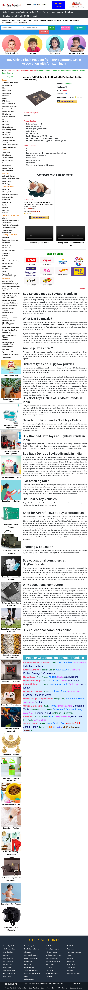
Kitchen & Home (8, 12)
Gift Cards (27, 952)
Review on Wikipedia (73, 973)
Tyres (69, 955)
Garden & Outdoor (24, 16)
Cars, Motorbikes (8, 958)
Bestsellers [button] (44, 32)
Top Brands (49, 976)
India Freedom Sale (9, 949)
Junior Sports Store (9, 970)
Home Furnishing (57, 12)
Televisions (70, 949)
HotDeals (70, 970)
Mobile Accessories (52, 958)
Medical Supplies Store (53, 961)
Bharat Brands (10, 988)
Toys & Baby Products (74, 952)
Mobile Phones (72, 946)
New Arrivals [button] (65, 28)
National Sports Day (9, 946)
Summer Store (71, 967)
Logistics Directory (76, 988)
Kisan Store (49, 970)
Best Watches (34, 988)
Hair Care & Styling (9, 973)
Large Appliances (22, 12)
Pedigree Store (29, 979)
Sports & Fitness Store (31, 970)
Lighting (35, 16)
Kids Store (49, 967)
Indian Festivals (29, 967)
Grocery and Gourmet (31, 958)
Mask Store (70, 958)
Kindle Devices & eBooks (53, 955)
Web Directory (63, 988)
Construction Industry (48, 988)
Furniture (46, 12)
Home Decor (69, 12)
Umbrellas (70, 961)
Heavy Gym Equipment (53, 949)
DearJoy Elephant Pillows (39, 243)
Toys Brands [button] (80, 28)
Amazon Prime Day (52, 973)
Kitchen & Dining (35, 12)
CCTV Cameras (8, 961)
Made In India (50, 964)
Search (51, 28)
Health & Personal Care (53, 946)
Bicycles (5, 955)
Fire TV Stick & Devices (31, 949)
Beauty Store (7, 967)
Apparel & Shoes (8, 952)
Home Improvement (10, 16)
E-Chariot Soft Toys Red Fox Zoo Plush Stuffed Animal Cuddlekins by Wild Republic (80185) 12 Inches (38, 204)
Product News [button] (58, 5)
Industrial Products (51, 952)
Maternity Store (7, 964)
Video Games (7, 976)
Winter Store (71, 964)
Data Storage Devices (31, 946)
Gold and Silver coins (31, 955)
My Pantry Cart (22, 988)
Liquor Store (28, 964)
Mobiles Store (28, 961)
